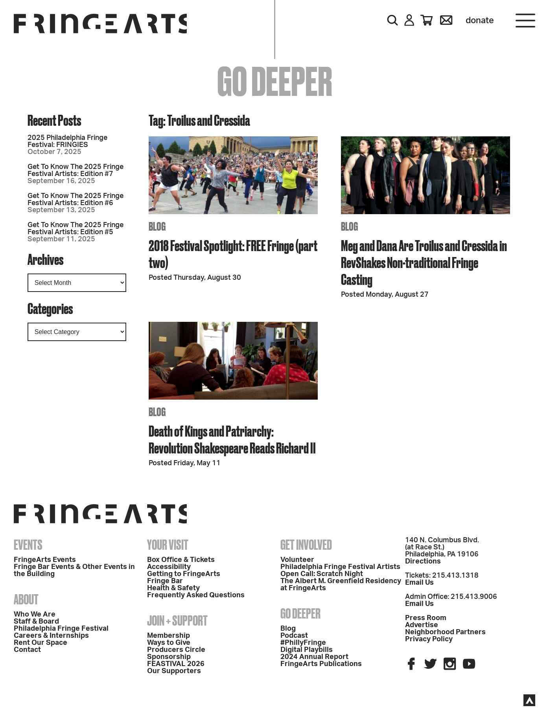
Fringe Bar (165, 581)
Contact (27, 649)
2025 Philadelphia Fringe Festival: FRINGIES (67, 141)
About (26, 599)
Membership (168, 635)
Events (28, 544)
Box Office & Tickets (181, 559)
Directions (423, 561)
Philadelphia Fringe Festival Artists (340, 567)
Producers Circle (176, 649)
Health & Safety (173, 588)
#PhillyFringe (303, 642)
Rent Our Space (40, 642)
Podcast (294, 635)
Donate (480, 20)
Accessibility (169, 567)
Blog (288, 628)
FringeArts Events (45, 559)
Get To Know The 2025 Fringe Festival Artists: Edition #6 (75, 200)
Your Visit (167, 544)
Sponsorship (169, 657)
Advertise (421, 625)
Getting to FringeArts (183, 574)
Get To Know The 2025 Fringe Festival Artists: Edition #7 (75, 170)
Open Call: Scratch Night (321, 574)
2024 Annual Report (314, 657)
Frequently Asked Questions (196, 595)
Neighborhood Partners (445, 632)
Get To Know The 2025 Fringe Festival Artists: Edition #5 (75, 229)
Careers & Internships (51, 635)
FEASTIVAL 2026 (175, 664)
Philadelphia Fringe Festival (61, 628)
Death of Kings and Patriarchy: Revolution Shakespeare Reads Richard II (232, 439)
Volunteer (297, 559)
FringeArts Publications (321, 664)
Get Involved (306, 544)
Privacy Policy (429, 639)
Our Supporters (174, 671)
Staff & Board (36, 621)
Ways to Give (168, 642)
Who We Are (34, 614)
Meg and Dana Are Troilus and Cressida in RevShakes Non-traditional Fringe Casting (424, 262)
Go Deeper (300, 613)
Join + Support (177, 620)
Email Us (419, 582)
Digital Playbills (306, 649)
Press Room (425, 618)
